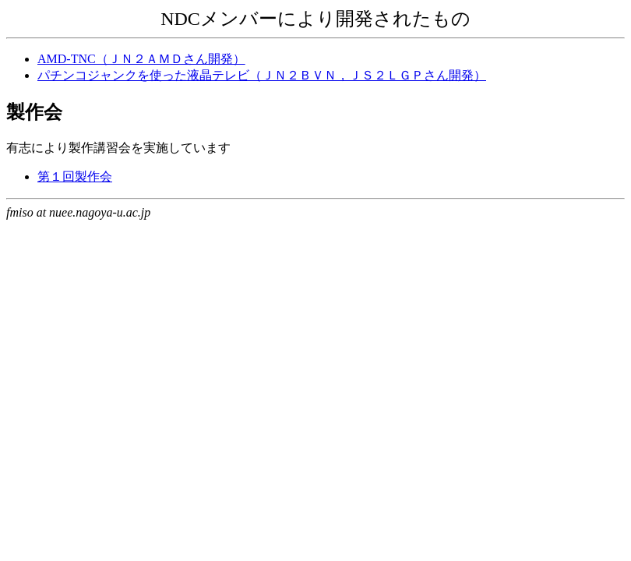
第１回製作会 (74, 176)
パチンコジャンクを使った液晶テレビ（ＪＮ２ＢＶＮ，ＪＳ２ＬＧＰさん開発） (261, 75)
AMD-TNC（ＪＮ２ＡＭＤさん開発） (141, 58)
